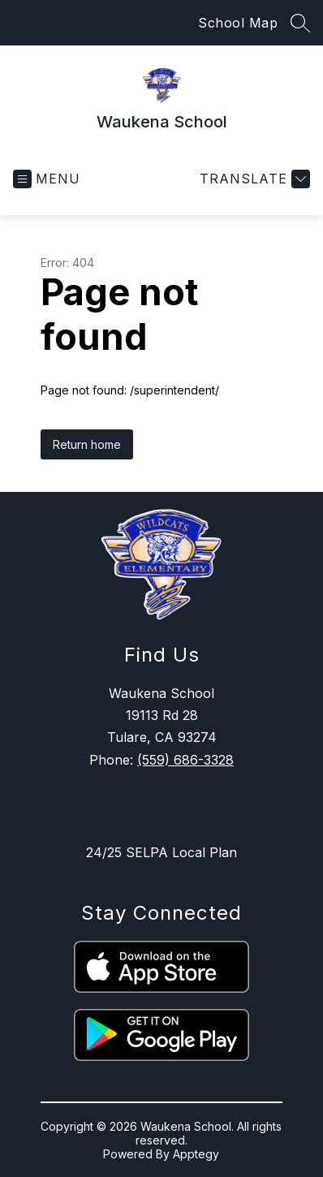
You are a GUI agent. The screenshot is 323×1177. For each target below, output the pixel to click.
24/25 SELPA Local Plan (161, 852)
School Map (238, 23)
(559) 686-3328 (185, 760)
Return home (87, 444)
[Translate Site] (253, 179)
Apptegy (196, 1154)
